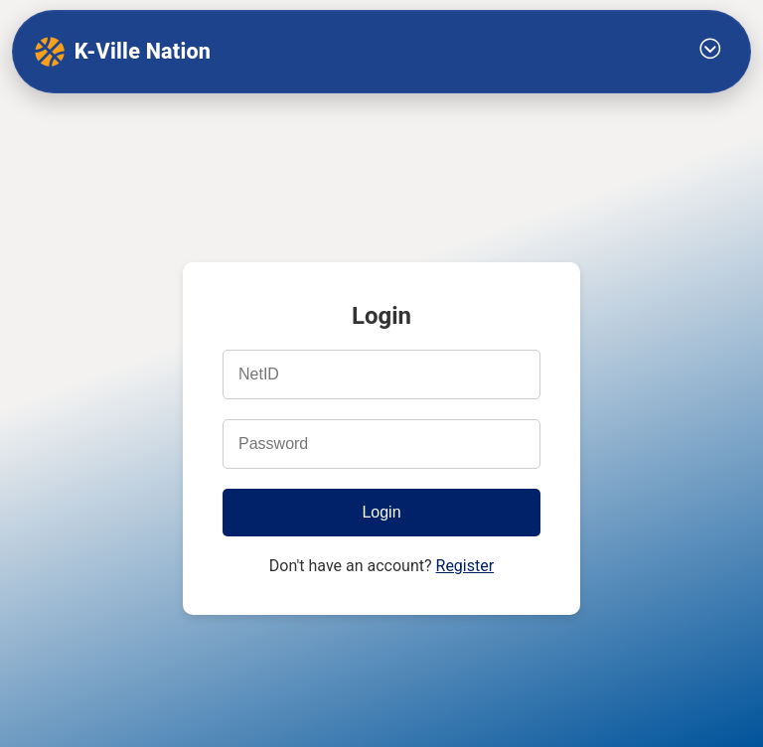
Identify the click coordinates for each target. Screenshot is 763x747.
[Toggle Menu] (710, 51)
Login (381, 512)
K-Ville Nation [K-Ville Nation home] (123, 52)
